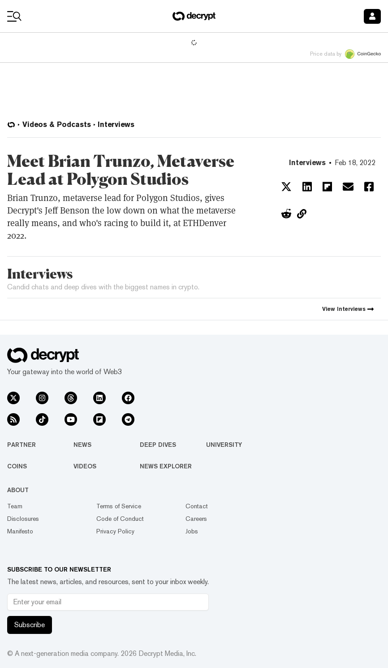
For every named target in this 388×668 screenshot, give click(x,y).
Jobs (191, 531)
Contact (196, 506)
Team (14, 506)
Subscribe (29, 624)
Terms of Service (118, 506)
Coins (17, 466)
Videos (84, 466)
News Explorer (166, 466)
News (82, 444)
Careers (196, 518)
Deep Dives (158, 444)
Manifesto (20, 531)
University (224, 444)
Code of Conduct (120, 518)
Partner (21, 444)
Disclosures (23, 518)
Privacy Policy (115, 531)
